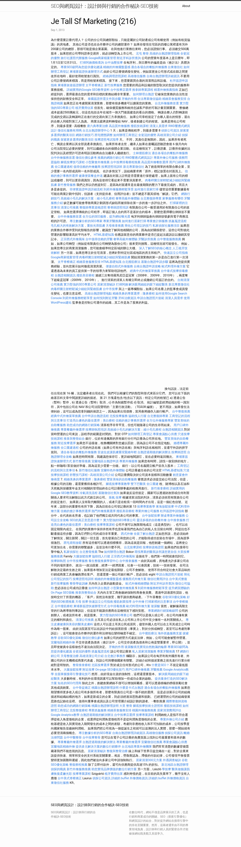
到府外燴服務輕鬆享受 (119, 189)
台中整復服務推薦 (169, 239)
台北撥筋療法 (131, 262)
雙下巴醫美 (138, 484)
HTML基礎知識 (104, 234)
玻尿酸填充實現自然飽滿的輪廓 (146, 647)
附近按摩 (88, 669)
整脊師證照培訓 (118, 207)
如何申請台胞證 (99, 588)
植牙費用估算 (84, 108)
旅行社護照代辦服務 (74, 58)
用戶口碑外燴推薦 (138, 669)
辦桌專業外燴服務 (173, 515)
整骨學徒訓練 (79, 583)
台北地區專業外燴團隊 (137, 746)
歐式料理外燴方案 (174, 266)
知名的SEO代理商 (69, 683)
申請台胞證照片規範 (150, 298)
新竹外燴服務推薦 (79, 769)
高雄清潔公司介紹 (169, 135)
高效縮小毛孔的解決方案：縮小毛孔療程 (88, 198)
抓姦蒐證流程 (178, 221)
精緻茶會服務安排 (174, 99)
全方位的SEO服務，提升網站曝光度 (106, 216)
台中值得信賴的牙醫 (99, 239)
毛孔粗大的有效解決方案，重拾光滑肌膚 (78, 225)
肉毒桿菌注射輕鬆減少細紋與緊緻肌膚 (104, 257)
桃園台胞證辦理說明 (105, 687)
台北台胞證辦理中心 (96, 130)
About (186, 6)
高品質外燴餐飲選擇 (155, 162)
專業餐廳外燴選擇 (73, 429)
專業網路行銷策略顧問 (163, 610)
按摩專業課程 (106, 524)
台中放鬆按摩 (151, 515)
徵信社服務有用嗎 (70, 130)
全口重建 (152, 484)
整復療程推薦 (78, 764)
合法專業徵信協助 (149, 99)
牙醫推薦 (156, 669)
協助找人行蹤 (137, 416)
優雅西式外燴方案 (134, 579)
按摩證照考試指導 (107, 139)
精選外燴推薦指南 (166, 90)
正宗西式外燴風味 (73, 239)
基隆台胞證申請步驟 (154, 262)
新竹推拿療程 (160, 488)
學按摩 (166, 769)
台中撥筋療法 (148, 633)
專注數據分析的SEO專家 (86, 221)
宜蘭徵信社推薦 (151, 742)
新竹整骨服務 (67, 185)
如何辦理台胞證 (143, 94)
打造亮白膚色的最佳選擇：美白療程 (91, 420)
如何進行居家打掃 (146, 189)
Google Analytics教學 (65, 715)
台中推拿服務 (176, 520)
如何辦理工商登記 (125, 135)
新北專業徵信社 (133, 166)
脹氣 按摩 (115, 497)
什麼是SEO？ (160, 665)
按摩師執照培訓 (96, 429)
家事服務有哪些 (172, 198)
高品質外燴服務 (119, 126)
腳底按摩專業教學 (118, 484)
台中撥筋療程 (64, 606)
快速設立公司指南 (176, 253)
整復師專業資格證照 (93, 207)
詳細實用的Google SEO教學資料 (88, 90)
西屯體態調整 (104, 135)
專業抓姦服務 (97, 710)
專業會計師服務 (157, 221)
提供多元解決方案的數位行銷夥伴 (98, 746)
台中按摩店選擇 (121, 90)
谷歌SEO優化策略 (174, 597)
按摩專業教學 (146, 506)
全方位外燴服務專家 (160, 420)
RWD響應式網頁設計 (139, 157)
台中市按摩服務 (77, 561)
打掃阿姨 (122, 284)
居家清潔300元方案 (149, 760)
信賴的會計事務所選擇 (131, 420)
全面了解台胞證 (144, 533)
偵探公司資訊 (170, 130)
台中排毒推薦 (116, 606)
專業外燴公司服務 (166, 157)
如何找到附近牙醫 (105, 298)
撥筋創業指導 (123, 601)
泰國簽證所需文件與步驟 (104, 99)
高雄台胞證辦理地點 (98, 293)
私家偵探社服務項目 (166, 225)
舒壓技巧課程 (79, 475)
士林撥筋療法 (142, 153)
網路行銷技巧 (85, 135)
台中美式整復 (178, 579)
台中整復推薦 (181, 411)
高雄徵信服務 (137, 76)
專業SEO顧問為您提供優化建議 (81, 67)
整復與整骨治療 (117, 751)
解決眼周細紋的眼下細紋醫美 (148, 284)
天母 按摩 (81, 601)
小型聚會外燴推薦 (97, 162)
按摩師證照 (178, 452)
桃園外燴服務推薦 (144, 710)
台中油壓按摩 (114, 62)
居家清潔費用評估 (169, 710)
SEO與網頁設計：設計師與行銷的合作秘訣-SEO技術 (104, 6)
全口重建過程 (64, 166)
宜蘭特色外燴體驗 (113, 470)
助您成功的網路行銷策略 (83, 425)
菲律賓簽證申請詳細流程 (86, 189)
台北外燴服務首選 (167, 103)
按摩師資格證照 (154, 547)
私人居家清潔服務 (144, 651)
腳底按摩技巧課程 (73, 162)
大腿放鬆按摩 (82, 556)
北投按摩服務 (119, 416)
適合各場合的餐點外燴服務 (149, 67)
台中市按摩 (110, 289)
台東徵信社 (175, 67)
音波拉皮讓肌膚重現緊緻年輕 (117, 452)
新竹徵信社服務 (89, 470)
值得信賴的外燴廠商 (87, 166)
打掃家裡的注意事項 (158, 601)
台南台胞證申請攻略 (147, 266)
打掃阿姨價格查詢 (92, 62)
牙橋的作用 (129, 99)
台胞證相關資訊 (65, 275)
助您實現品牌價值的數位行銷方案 (114, 769)
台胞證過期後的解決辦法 (154, 452)
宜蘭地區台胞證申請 (105, 461)
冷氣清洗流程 (88, 493)
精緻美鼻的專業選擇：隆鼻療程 (134, 293)
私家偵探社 (71, 552)
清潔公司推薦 (70, 207)
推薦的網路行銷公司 (111, 157)
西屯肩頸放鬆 (73, 543)
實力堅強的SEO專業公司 (80, 284)
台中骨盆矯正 (82, 687)
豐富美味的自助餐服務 (122, 479)
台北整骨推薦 (88, 552)
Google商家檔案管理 (102, 58)
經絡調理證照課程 (115, 76)
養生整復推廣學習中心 (103, 561)
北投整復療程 (79, 710)
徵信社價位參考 (86, 157)
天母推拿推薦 (115, 225)
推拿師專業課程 (143, 90)
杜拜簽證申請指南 (172, 511)
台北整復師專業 (151, 198)
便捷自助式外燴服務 (120, 266)
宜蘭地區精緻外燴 (63, 642)
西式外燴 (127, 533)
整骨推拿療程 (82, 665)
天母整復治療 (70, 656)
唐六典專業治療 (97, 126)
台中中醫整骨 (73, 737)
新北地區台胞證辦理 (174, 764)
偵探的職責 (58, 769)
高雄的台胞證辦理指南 (164, 53)
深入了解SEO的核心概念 (155, 248)
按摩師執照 (58, 561)
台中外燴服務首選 (63, 157)
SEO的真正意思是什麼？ (86, 520)
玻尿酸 (155, 606)
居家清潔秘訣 (106, 284)
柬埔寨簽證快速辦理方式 (86, 71)
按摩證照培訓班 (112, 166)
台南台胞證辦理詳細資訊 (163, 76)
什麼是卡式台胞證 (131, 687)
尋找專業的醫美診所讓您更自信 (155, 552)
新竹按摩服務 (113, 85)
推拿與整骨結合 (74, 438)
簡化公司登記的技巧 (138, 225)
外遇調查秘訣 (172, 760)
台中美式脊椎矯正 (70, 778)
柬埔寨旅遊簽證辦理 (71, 85)
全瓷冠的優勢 (147, 135)
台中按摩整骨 (91, 737)
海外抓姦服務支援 (170, 633)
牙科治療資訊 (127, 298)
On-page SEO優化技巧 (110, 669)
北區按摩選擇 (101, 665)
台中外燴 (138, 601)
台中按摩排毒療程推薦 (125, 162)
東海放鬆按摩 (165, 506)
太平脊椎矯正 (94, 85)
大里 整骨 (125, 706)
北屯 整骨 (142, 53)
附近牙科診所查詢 (129, 58)
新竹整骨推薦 (82, 461)
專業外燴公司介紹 (172, 719)
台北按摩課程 (133, 547)
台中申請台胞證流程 (95, 416)
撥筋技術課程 (140, 126)
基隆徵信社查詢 (108, 493)
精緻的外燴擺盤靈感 (116, 67)
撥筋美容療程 (85, 275)
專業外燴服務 (128, 461)
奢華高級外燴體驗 (128, 198)
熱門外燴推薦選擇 (104, 511)
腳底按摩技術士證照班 (148, 706)
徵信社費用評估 (157, 579)
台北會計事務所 (114, 656)
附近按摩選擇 (67, 443)
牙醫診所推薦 (147, 239)
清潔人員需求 (158, 126)
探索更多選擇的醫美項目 (77, 139)
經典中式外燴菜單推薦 (145, 271)
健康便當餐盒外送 (91, 176)
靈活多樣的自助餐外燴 (152, 520)
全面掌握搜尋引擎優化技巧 (73, 674)
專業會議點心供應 (165, 434)
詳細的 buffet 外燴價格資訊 (129, 778)
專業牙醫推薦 (112, 221)
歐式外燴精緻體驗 (137, 583)
